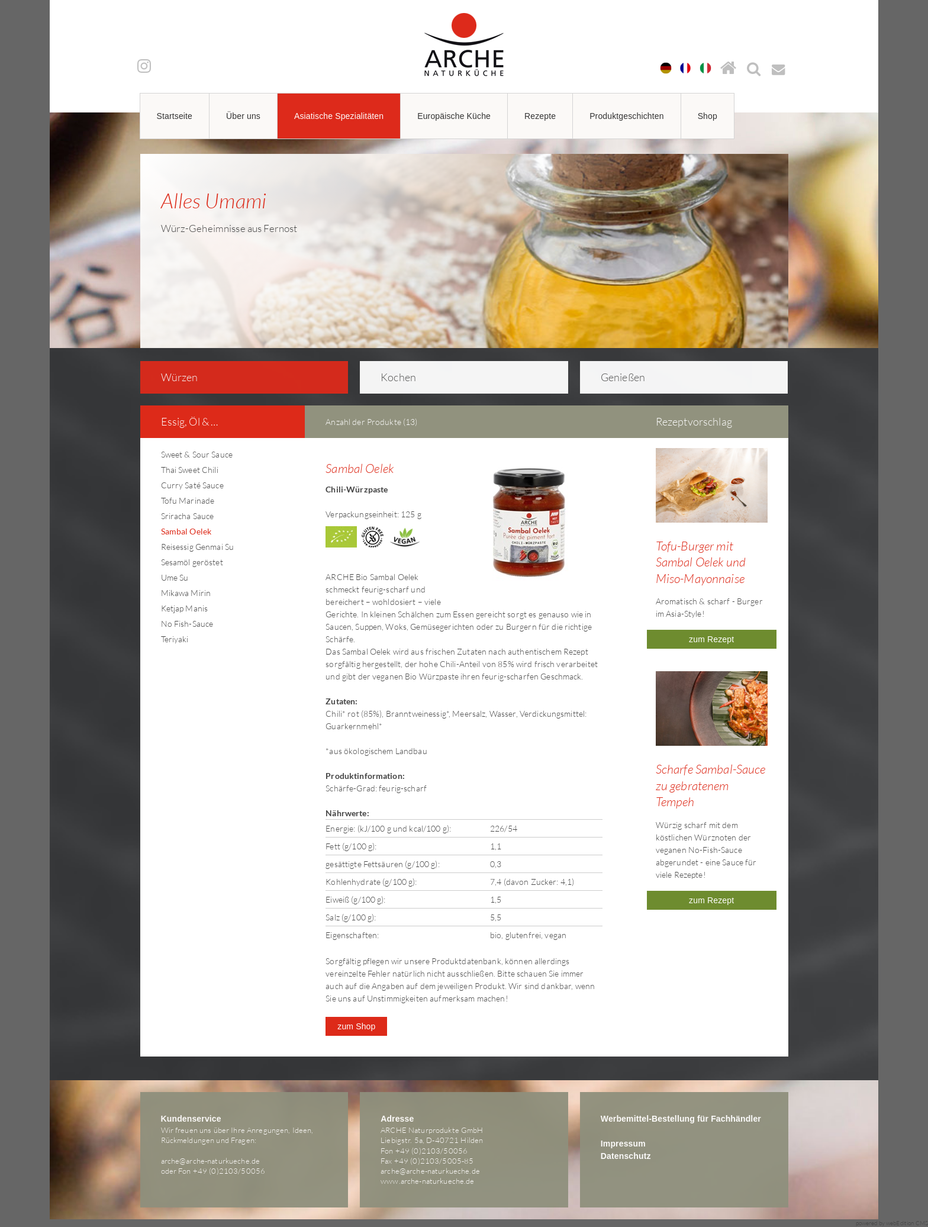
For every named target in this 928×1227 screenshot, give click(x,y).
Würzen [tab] (171, 377)
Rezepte (540, 116)
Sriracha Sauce (187, 516)
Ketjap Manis (184, 608)
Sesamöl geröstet (192, 562)
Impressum (623, 1143)
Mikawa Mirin (186, 593)
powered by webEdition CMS (892, 1223)
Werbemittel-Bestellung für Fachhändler (681, 1118)
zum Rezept (711, 639)
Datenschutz (626, 1156)
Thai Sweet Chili (189, 470)
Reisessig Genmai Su (197, 547)
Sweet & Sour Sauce (197, 454)
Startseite (175, 116)
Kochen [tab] (390, 377)
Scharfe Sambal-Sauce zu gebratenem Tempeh (711, 785)
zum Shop (356, 1026)
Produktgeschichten (626, 116)
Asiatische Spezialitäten (339, 116)
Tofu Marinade (188, 500)
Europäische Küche (454, 116)
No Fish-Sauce (187, 624)
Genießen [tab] (615, 377)
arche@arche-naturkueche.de (210, 1160)
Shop (707, 116)
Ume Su (175, 577)
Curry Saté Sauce (192, 485)
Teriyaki (175, 639)
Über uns (243, 116)
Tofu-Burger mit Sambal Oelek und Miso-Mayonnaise (701, 562)
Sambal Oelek (186, 531)
